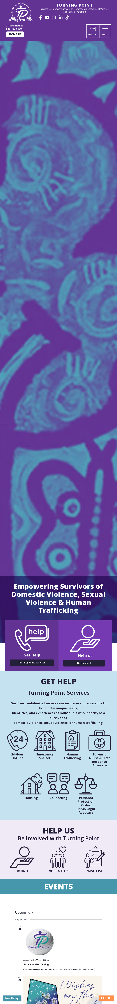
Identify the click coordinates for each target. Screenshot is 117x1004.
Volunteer (58, 871)
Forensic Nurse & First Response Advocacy (99, 759)
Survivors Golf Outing (36, 964)
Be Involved (84, 663)
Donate (15, 34)
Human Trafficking (72, 756)
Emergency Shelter (44, 756)
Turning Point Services (31, 662)
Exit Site (106, 998)
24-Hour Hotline (17, 756)
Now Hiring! (12, 998)
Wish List (95, 871)
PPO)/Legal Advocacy (86, 810)
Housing (31, 798)
